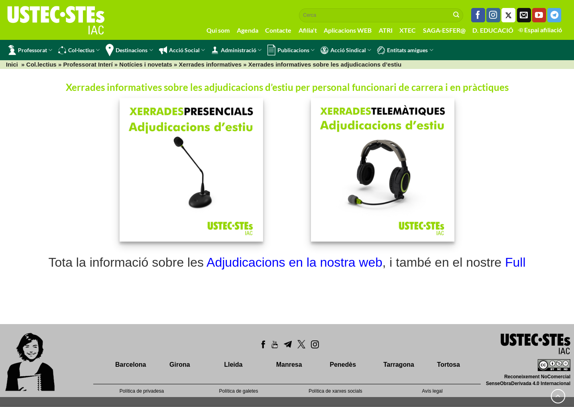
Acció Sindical (345, 50)
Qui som (218, 30)
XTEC (407, 30)
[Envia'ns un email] (524, 15)
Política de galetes (238, 391)
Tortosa (448, 364)
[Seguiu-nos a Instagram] (493, 15)
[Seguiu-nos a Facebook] (478, 15)
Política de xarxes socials (335, 391)
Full (515, 262)
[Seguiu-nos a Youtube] (539, 15)
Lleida (233, 364)
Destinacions (129, 50)
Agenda (247, 30)
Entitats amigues (405, 50)
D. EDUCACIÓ (492, 30)
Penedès (343, 364)
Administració (236, 50)
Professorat (30, 50)
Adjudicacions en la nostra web (294, 262)
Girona (179, 364)
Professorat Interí (87, 64)
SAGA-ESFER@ (444, 30)
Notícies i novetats (145, 64)
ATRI (386, 30)
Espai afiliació (540, 29)
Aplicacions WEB (348, 30)
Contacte (278, 30)
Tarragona (398, 364)
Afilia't (308, 30)
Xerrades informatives (210, 64)
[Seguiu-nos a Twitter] (508, 15)
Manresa (289, 364)
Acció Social (182, 50)
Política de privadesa (142, 391)
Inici (12, 64)
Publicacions (291, 50)
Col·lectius (79, 50)
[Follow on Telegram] (554, 15)
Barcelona (130, 364)
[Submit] (456, 15)
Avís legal (432, 391)
